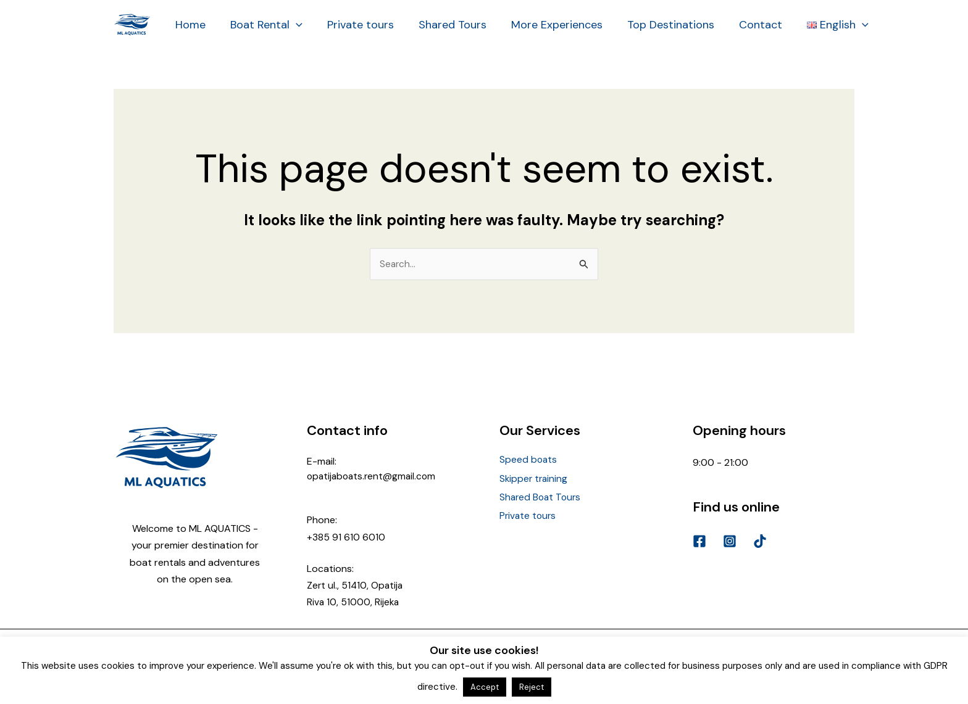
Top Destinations (657, 24)
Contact (744, 24)
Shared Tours (444, 24)
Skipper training (534, 477)
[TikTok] (760, 542)
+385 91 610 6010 (346, 537)
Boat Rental (263, 24)
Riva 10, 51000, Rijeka (354, 602)
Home (189, 24)
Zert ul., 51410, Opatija (356, 585)
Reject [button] (531, 687)
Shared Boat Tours (541, 494)
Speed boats (528, 460)
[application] (292, 24)
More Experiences (545, 24)
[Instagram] (729, 542)
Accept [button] (484, 687)
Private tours (354, 24)
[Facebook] (699, 542)
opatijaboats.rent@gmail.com (373, 476)
